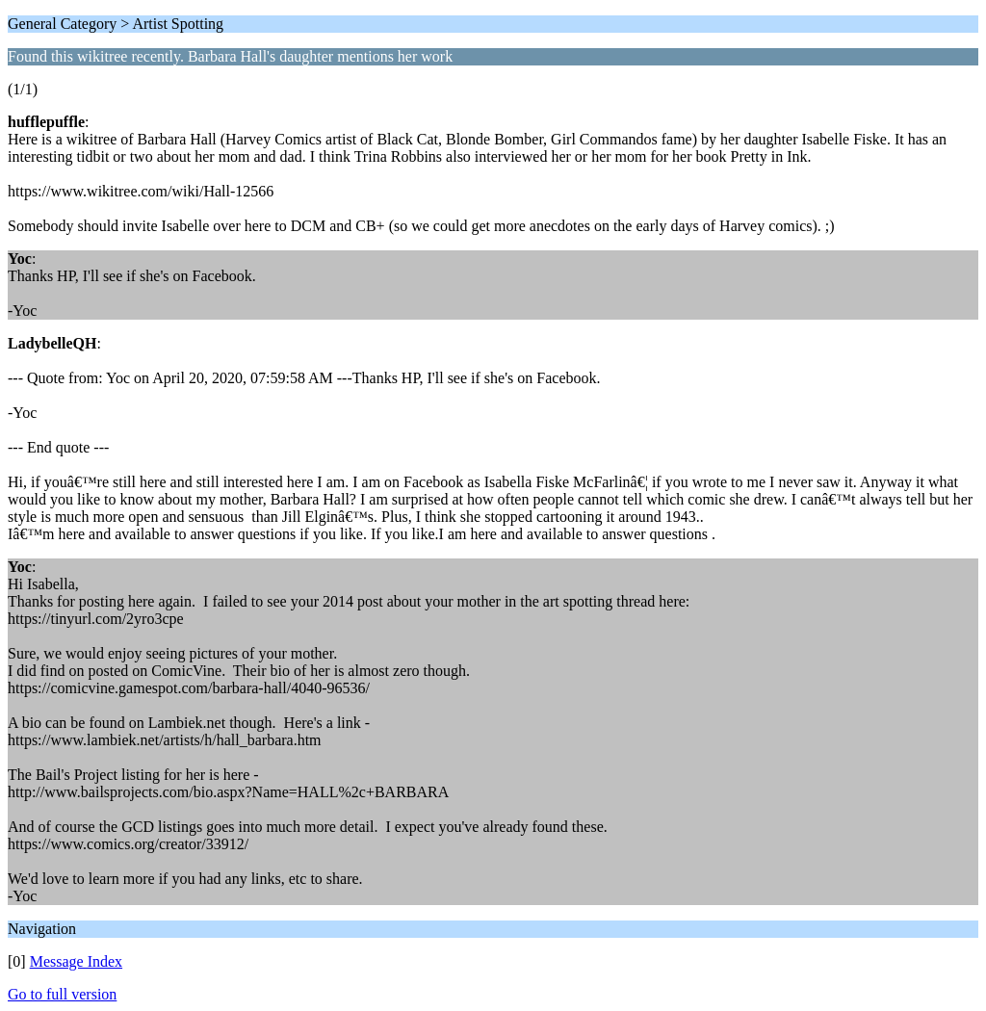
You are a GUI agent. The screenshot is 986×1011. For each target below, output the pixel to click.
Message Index (76, 961)
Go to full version (62, 994)
